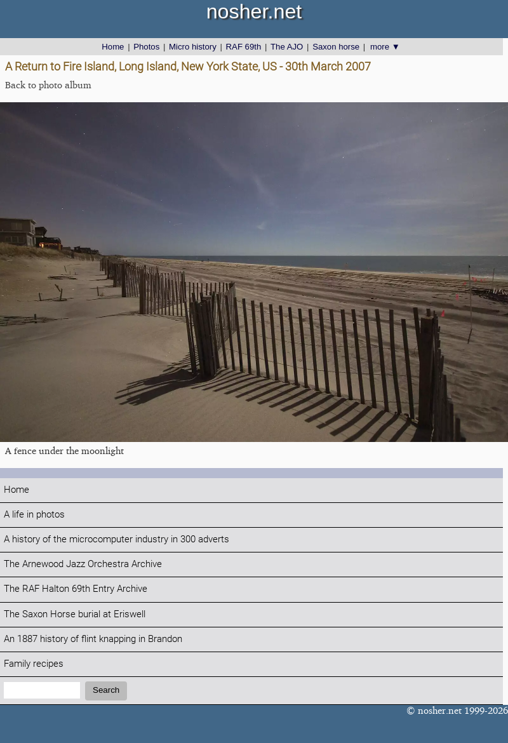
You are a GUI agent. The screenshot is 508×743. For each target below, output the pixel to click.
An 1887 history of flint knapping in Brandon (93, 639)
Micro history (193, 46)
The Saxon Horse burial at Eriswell (74, 614)
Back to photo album (48, 84)
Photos (146, 46)
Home (113, 46)
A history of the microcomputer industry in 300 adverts (116, 539)
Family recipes (34, 664)
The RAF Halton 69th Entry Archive (75, 589)
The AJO (287, 46)
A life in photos (34, 514)
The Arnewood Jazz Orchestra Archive (83, 564)
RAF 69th (244, 46)
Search (106, 690)
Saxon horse (335, 46)
